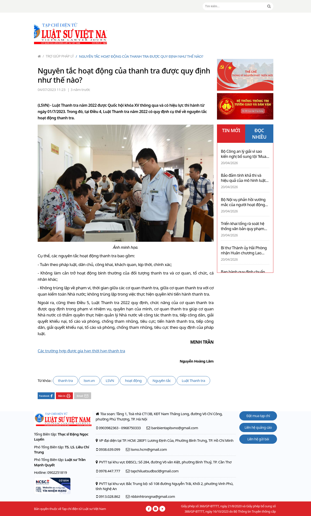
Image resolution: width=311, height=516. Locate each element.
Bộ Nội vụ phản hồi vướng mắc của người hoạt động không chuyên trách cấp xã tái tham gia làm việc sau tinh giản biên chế (244, 202)
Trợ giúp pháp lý (58, 56)
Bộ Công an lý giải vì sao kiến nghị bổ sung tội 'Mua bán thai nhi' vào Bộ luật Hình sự (243, 154)
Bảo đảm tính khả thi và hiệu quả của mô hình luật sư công (243, 178)
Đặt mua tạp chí (258, 415)
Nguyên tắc (162, 380)
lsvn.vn (89, 380)
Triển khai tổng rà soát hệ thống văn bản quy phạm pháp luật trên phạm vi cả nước (242, 226)
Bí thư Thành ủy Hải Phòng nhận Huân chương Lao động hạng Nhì (244, 250)
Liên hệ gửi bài (258, 439)
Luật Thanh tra (193, 380)
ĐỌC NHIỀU (259, 133)
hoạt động (133, 380)
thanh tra (65, 380)
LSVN (110, 380)
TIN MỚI (231, 130)
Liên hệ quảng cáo (258, 427)
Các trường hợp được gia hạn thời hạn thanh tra (81, 351)
